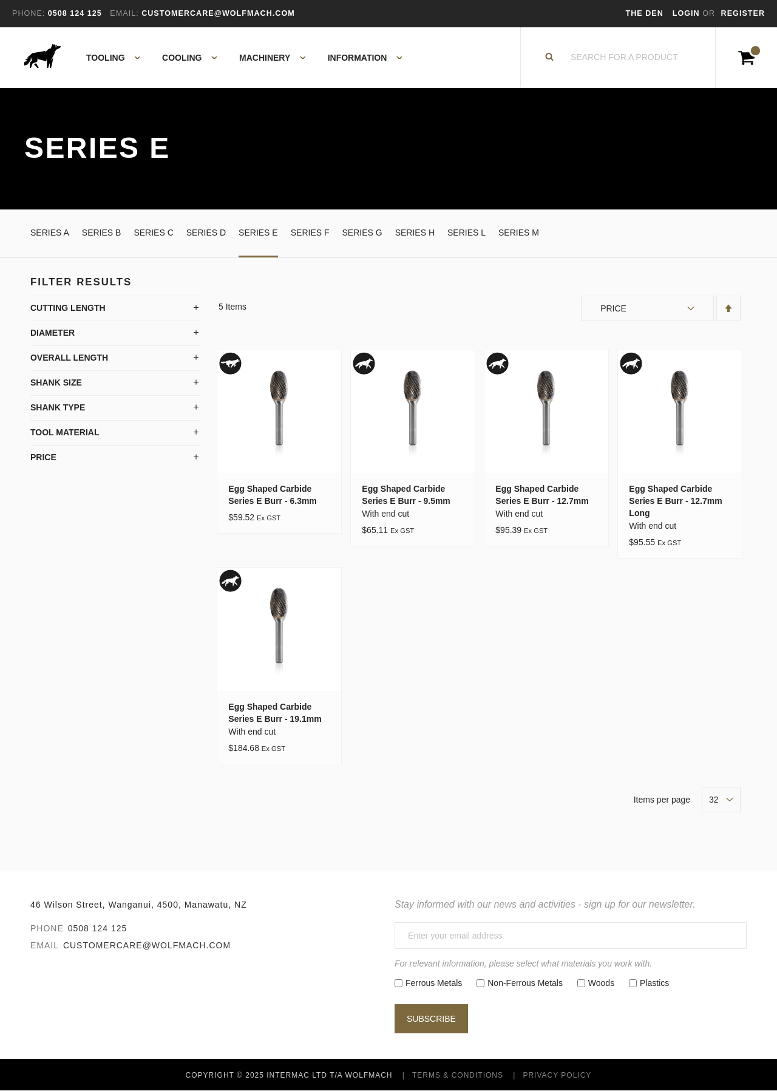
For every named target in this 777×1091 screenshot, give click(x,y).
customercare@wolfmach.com (147, 945)
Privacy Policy (557, 1075)
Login (687, 13)
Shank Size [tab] (56, 382)
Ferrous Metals (433, 983)
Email (44, 945)
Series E (258, 232)
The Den (644, 13)
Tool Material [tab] (65, 432)
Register (743, 13)
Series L (466, 232)
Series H (415, 232)
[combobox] (625, 58)
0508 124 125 (97, 928)
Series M (518, 232)
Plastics (654, 983)
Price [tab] (43, 457)
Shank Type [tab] (57, 407)
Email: (124, 13)
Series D (206, 232)
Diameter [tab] (52, 333)
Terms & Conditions (457, 1075)
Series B (101, 232)
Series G (362, 232)
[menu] (240, 57)
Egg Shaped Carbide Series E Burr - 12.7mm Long (675, 501)
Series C (153, 232)
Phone (47, 928)
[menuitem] (106, 58)
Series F (310, 232)
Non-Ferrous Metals (525, 983)
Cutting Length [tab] (68, 308)
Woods (601, 983)
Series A (49, 232)
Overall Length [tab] (69, 357)
